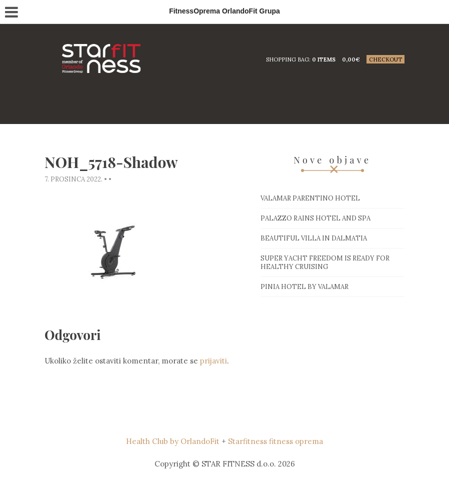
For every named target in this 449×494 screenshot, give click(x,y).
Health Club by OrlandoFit (173, 441)
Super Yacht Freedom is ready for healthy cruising (325, 262)
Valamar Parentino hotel (310, 198)
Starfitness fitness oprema (275, 441)
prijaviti (213, 361)
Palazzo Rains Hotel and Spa (315, 218)
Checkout (385, 59)
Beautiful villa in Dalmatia (313, 238)
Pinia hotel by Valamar (304, 286)
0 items (324, 59)
